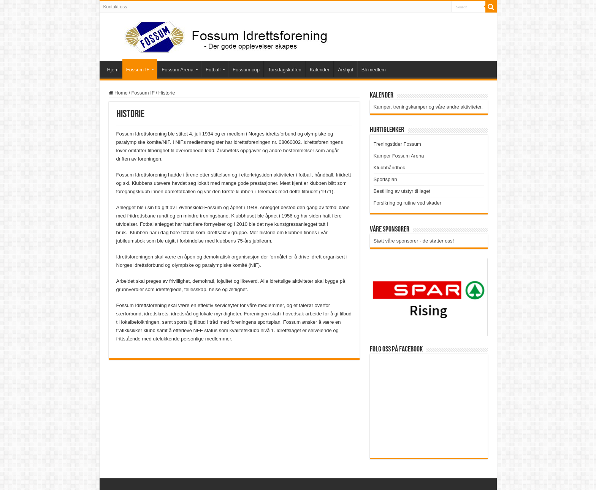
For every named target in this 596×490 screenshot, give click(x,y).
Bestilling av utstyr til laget (402, 191)
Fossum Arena (177, 69)
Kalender (320, 69)
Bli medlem (373, 69)
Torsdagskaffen (284, 69)
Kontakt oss (115, 6)
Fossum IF (137, 69)
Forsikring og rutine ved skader (407, 203)
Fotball (213, 69)
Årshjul (345, 69)
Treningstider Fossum (397, 144)
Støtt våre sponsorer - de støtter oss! (414, 241)
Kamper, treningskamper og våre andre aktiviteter (428, 107)
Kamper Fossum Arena (399, 156)
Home (118, 93)
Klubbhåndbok (389, 167)
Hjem (113, 69)
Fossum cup (246, 69)
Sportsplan (385, 179)
